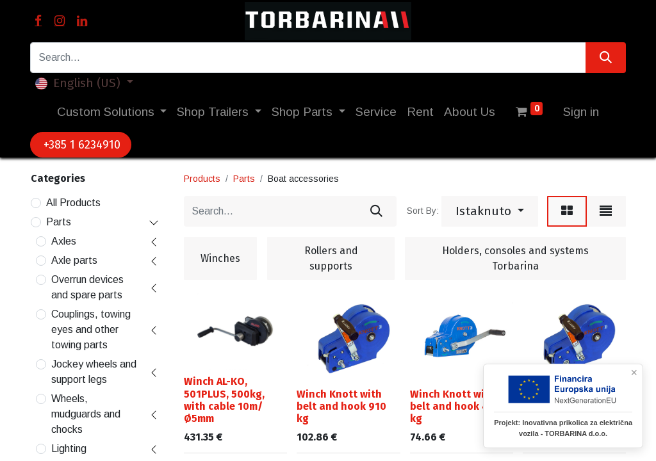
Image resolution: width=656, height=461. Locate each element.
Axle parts (74, 260)
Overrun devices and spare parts (87, 287)
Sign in (581, 111)
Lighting (68, 448)
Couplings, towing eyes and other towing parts (91, 329)
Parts (58, 221)
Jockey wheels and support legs (93, 372)
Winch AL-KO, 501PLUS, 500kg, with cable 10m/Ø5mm (224, 400)
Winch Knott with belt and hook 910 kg (341, 406)
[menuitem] (376, 112)
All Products (73, 202)
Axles (63, 241)
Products (202, 179)
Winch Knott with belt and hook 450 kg (455, 406)
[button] (489, 211)
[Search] (606, 57)
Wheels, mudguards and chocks (85, 414)
